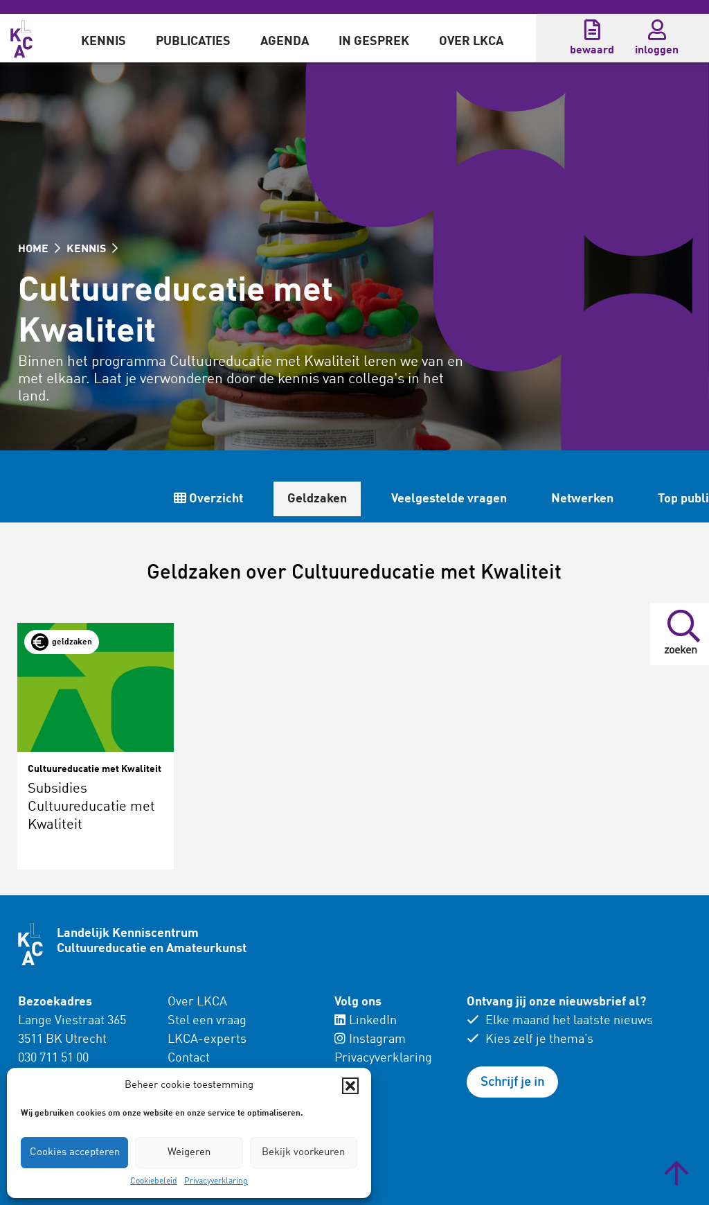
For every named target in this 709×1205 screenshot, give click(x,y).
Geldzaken (317, 499)
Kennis (103, 41)
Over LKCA (471, 41)
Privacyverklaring (216, 1181)
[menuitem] (103, 38)
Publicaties (193, 41)
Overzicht (208, 498)
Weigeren (189, 1152)
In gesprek (374, 41)
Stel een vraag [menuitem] (207, 1020)
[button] (350, 1086)
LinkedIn (365, 1020)
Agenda (284, 41)
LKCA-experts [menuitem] (207, 1039)
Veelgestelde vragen (449, 499)
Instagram (370, 1039)
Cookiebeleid (153, 1181)
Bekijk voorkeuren (303, 1152)
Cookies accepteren (75, 1152)
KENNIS (92, 249)
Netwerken (582, 499)
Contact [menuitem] (189, 1058)
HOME (39, 249)
